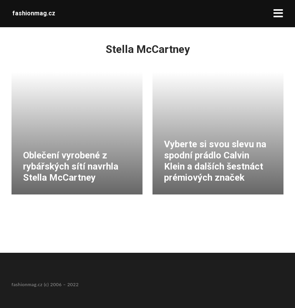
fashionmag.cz (33, 13)
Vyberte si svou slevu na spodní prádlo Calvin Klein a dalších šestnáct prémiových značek (215, 161)
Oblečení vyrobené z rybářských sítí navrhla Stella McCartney (70, 166)
